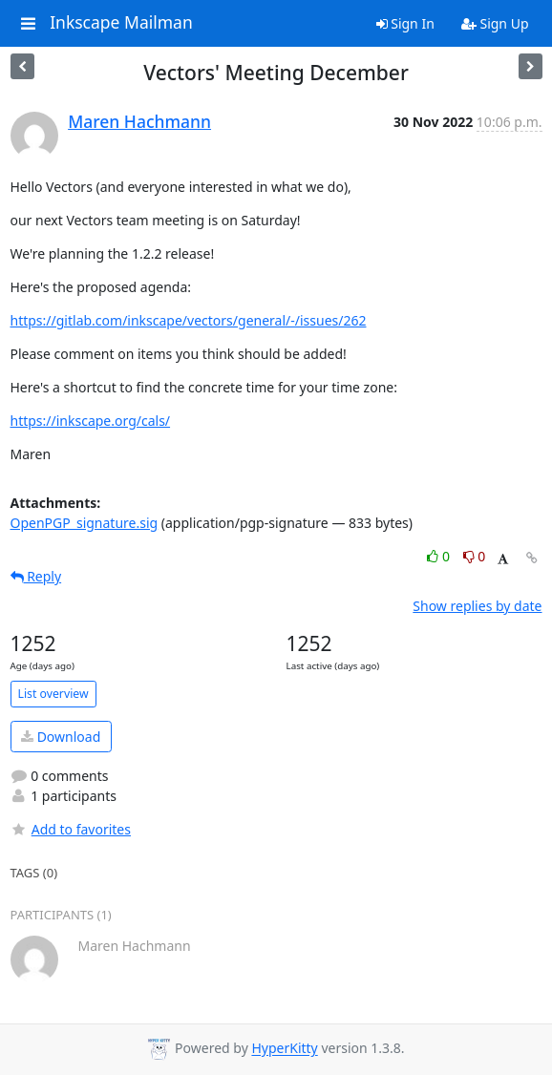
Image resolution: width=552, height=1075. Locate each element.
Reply (36, 576)
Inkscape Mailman (121, 22)
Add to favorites (71, 829)
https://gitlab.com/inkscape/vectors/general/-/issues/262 (189, 320)
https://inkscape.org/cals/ (91, 420)
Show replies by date (477, 606)
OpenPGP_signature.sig (85, 523)
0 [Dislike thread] (474, 556)
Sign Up (495, 23)
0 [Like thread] (440, 556)
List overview (53, 693)
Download (60, 736)
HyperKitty (284, 1049)
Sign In (405, 23)
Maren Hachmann (139, 121)
